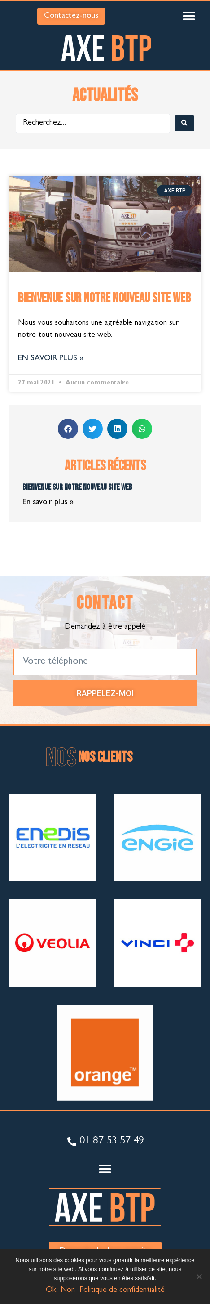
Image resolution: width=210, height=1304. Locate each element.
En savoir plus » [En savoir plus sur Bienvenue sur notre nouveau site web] (50, 359)
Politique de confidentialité (122, 1290)
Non (68, 1290)
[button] (189, 16)
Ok (51, 1290)
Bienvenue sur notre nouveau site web (104, 298)
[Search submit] (184, 123)
